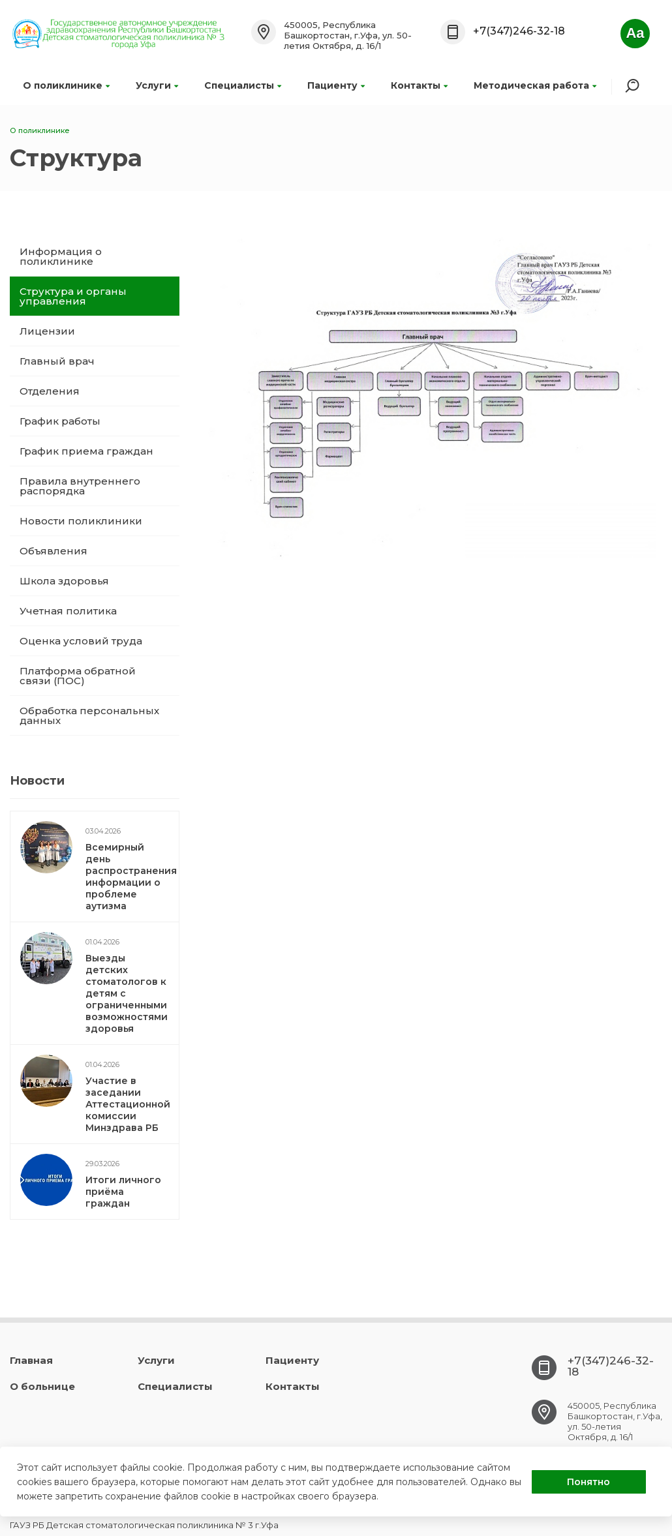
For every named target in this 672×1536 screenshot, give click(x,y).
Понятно (588, 1482)
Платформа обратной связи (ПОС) (78, 676)
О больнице (42, 1386)
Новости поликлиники (81, 521)
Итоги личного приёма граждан (123, 1191)
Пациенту (336, 85)
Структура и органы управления (73, 296)
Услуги (157, 85)
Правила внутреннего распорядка (80, 486)
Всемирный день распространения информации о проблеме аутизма (131, 876)
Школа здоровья (64, 581)
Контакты (419, 85)
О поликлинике (66, 85)
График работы (60, 421)
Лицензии (47, 331)
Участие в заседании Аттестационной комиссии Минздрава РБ (127, 1104)
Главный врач (57, 361)
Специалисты (242, 85)
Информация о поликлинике (61, 256)
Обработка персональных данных (89, 715)
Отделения (50, 391)
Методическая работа (535, 85)
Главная (31, 1360)
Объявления (53, 551)
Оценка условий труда (81, 641)
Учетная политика (68, 611)
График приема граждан (86, 451)
